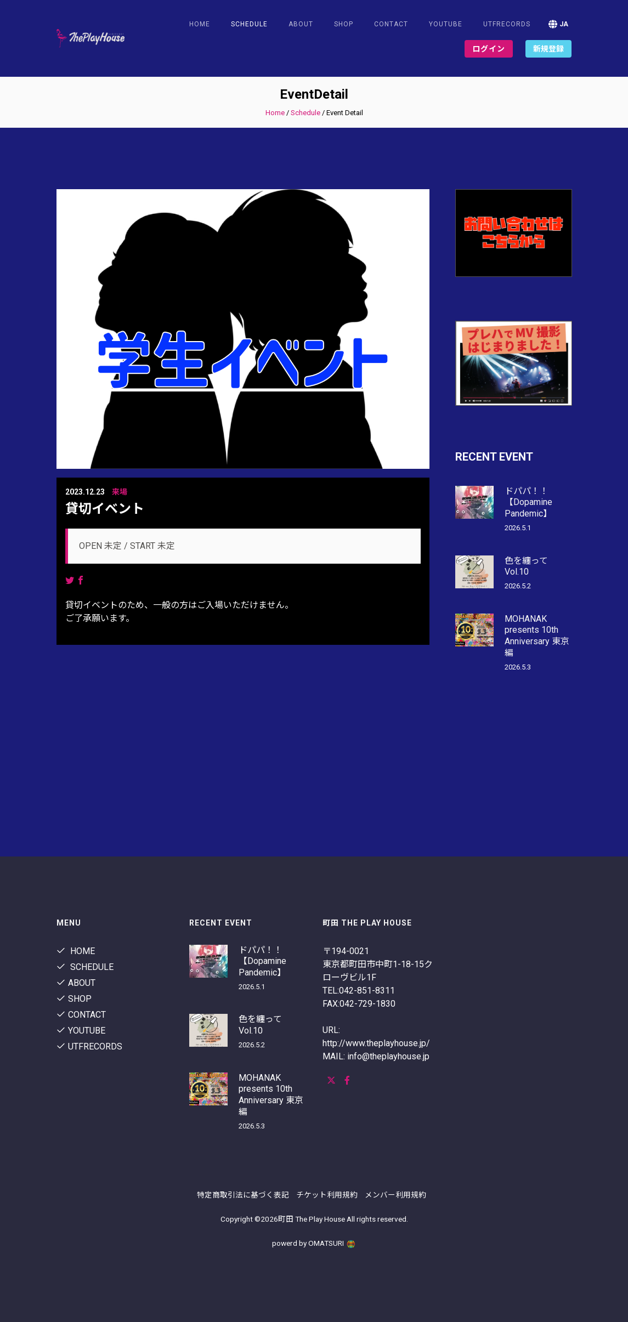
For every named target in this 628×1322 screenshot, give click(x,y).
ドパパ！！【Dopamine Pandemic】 (528, 502)
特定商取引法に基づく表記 (243, 1194)
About (300, 24)
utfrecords (506, 24)
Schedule (305, 113)
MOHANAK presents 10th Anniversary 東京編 (537, 636)
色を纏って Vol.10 (526, 566)
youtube (445, 24)
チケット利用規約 (327, 1194)
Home (199, 24)
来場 (119, 491)
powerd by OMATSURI (314, 1243)
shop (343, 24)
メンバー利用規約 (395, 1194)
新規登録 (548, 48)
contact (391, 24)
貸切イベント (104, 509)
